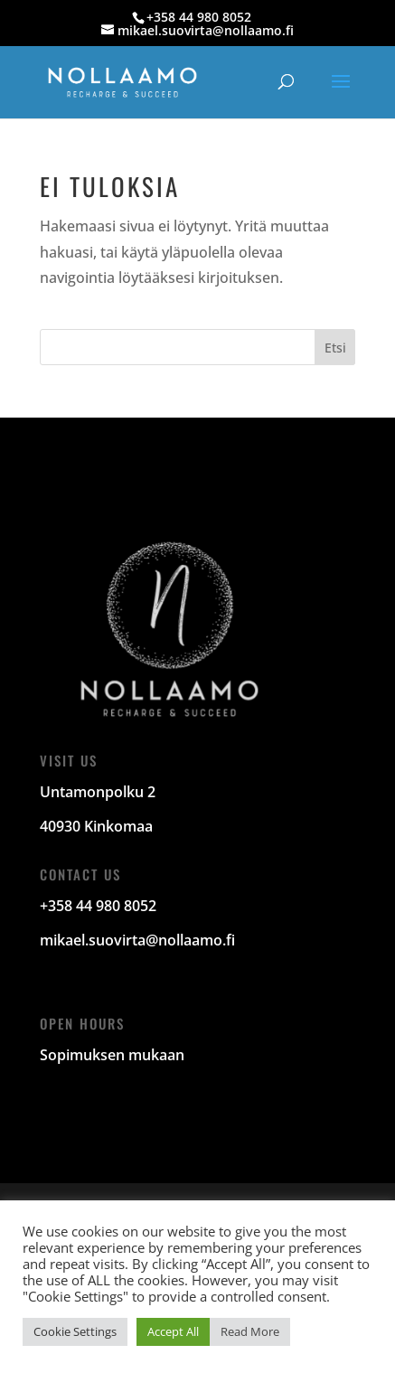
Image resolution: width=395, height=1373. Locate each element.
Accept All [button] (173, 1331)
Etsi (335, 347)
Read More (250, 1331)
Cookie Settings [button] (75, 1331)
